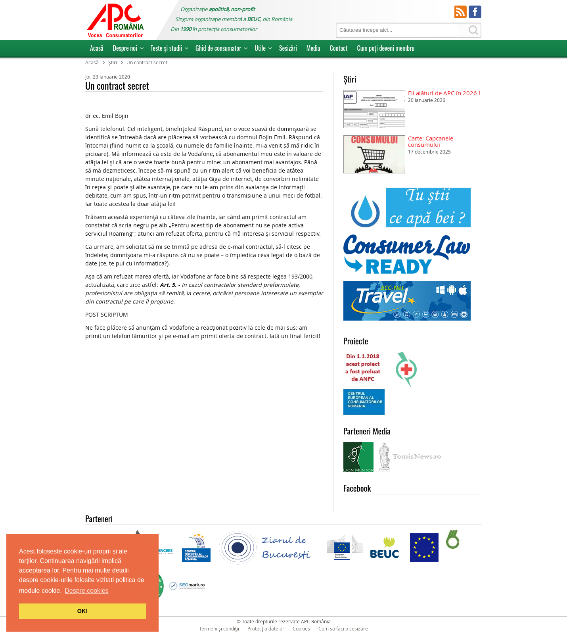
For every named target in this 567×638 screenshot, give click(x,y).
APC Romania (115, 20)
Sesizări (288, 48)
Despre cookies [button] (86, 590)
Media (313, 48)
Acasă (96, 48)
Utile (260, 48)
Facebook (475, 12)
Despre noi (125, 48)
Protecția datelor (265, 628)
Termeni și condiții (219, 628)
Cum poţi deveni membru (385, 48)
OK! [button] (82, 611)
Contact (338, 48)
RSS (460, 12)
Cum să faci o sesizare (343, 628)
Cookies (301, 628)
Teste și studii (166, 48)
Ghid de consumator (218, 48)
